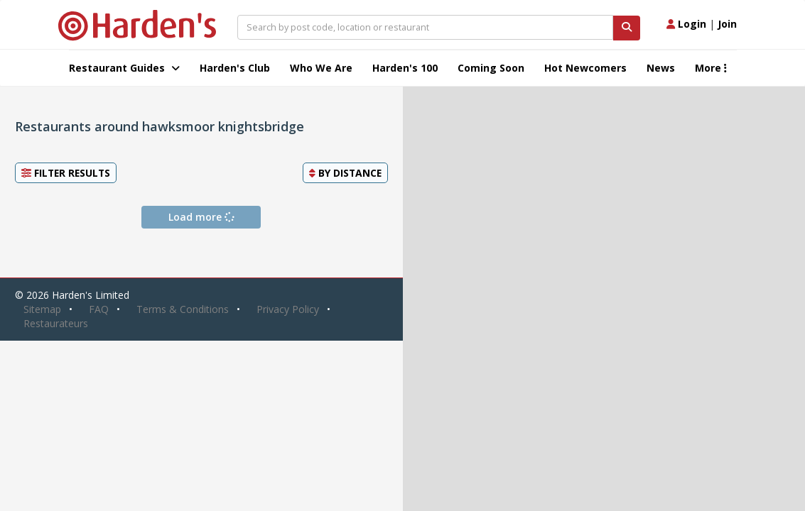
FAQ (99, 309)
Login (686, 24)
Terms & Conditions (182, 309)
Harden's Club (235, 68)
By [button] (345, 173)
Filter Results (65, 173)
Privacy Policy (287, 309)
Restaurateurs (55, 323)
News (661, 68)
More (711, 68)
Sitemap (42, 309)
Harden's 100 (405, 68)
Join (727, 24)
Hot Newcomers (585, 68)
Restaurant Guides (124, 68)
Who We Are (321, 68)
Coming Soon (491, 68)
